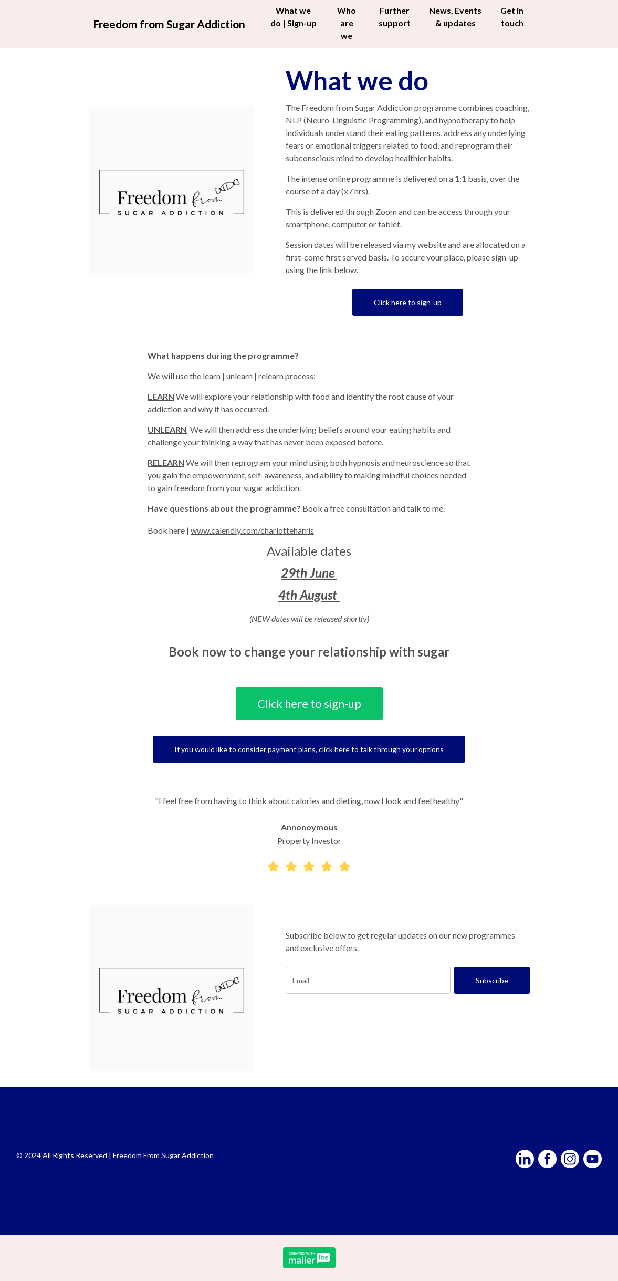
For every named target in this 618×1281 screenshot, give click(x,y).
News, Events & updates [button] (455, 16)
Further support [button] (395, 16)
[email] (368, 980)
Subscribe (492, 980)
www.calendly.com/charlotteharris (252, 530)
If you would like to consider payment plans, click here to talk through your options (309, 749)
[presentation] (365, 1026)
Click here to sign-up (408, 302)
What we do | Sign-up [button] (294, 22)
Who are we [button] (347, 22)
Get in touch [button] (511, 16)
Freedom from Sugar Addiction (169, 23)
